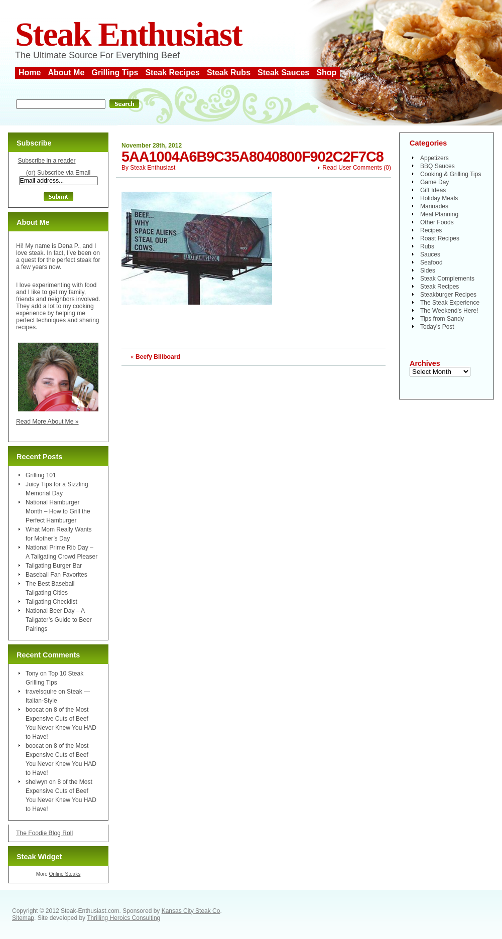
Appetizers (434, 158)
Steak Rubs (228, 72)
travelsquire (41, 691)
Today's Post (437, 326)
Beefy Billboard (158, 356)
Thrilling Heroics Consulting (123, 917)
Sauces (430, 254)
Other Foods (437, 222)
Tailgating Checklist (51, 601)
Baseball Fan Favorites (56, 574)
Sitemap (23, 917)
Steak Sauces (283, 72)
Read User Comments (352, 167)
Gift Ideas (433, 190)
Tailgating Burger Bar (54, 565)
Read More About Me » (47, 421)
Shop (326, 72)
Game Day (434, 182)
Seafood (431, 262)
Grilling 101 (41, 475)
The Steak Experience (449, 302)
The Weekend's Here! (449, 310)
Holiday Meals (439, 198)
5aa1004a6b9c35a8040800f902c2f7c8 (252, 157)
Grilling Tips (114, 72)
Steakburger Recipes (448, 294)
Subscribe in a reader (46, 160)
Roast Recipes (439, 238)
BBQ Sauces (437, 166)
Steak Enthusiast (128, 34)
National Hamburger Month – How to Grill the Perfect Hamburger (58, 511)
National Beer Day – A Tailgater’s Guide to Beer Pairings (59, 619)
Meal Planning (439, 214)
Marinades (434, 206)
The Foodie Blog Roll (44, 833)
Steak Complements (447, 278)
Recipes (431, 230)
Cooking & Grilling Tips (450, 174)
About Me (66, 72)
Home (30, 72)
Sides (427, 270)
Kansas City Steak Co (191, 910)
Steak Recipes (172, 72)
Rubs (427, 246)
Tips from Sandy (442, 318)
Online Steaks (64, 874)
